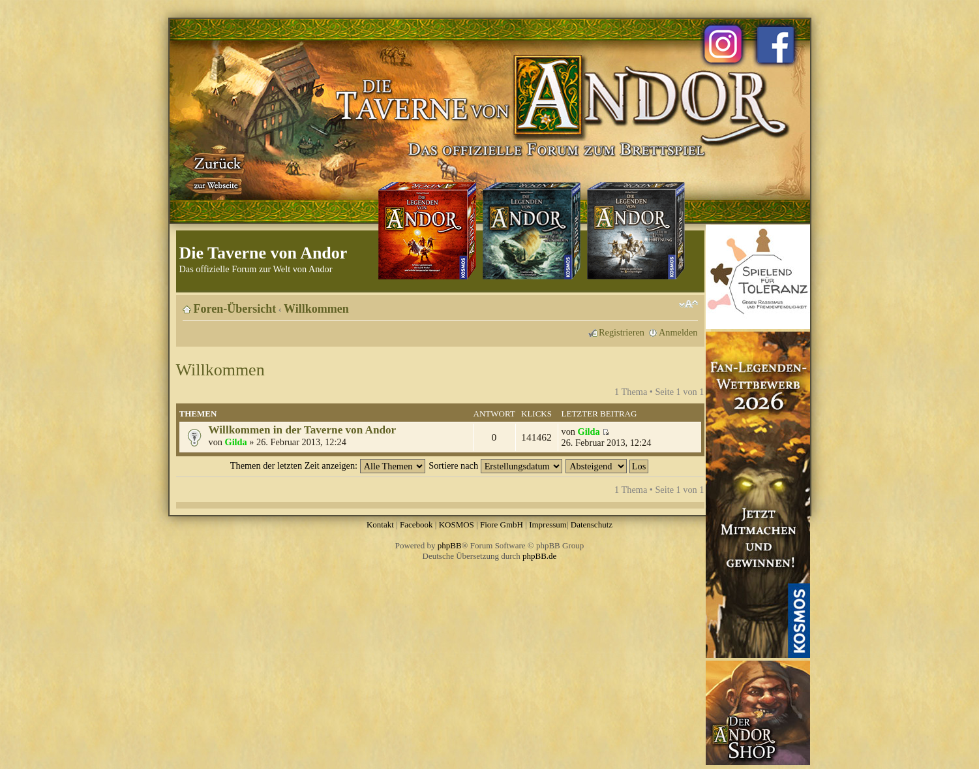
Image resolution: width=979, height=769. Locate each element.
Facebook (416, 524)
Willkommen (316, 308)
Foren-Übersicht (235, 308)
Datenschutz (591, 524)
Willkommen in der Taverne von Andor (303, 430)
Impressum (548, 524)
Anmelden (678, 332)
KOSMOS (456, 524)
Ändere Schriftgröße (688, 304)
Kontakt (380, 524)
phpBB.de (539, 556)
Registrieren (621, 332)
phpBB (450, 545)
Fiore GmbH (501, 524)
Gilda (236, 442)
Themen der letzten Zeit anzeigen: (327, 465)
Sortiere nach (495, 465)
